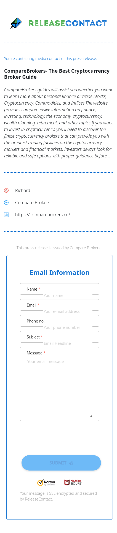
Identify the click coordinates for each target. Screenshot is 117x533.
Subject (35, 337)
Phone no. (36, 321)
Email (33, 305)
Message (36, 353)
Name (33, 289)
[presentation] (60, 436)
